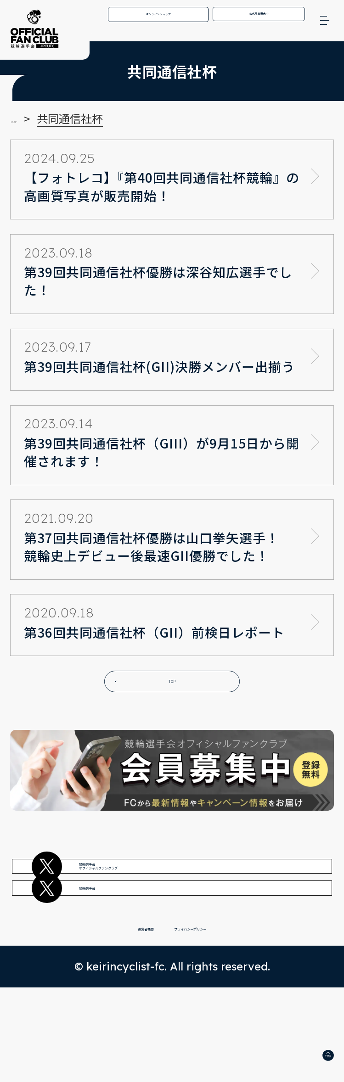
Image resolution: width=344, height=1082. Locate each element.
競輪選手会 (134, 951)
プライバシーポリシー (211, 1017)
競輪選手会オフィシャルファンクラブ (176, 894)
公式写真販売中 (259, 19)
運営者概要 (102, 1017)
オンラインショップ (158, 19)
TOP (172, 686)
